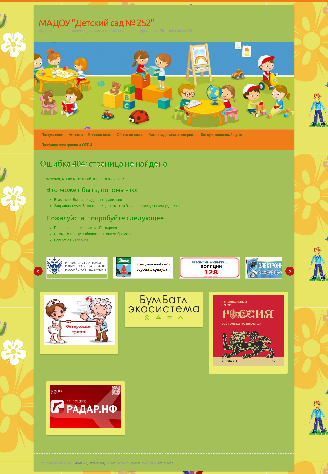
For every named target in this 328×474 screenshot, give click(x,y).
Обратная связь (130, 134)
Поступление (52, 134)
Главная (81, 240)
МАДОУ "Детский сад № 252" (96, 22)
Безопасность (99, 134)
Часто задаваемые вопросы (172, 134)
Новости (76, 134)
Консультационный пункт (222, 134)
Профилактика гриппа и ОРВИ (66, 145)
